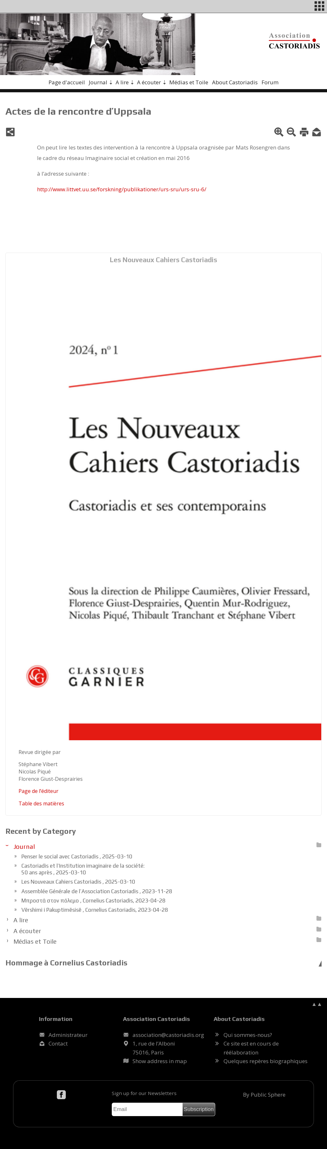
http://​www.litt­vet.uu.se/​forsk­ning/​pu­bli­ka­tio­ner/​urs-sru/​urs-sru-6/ (121, 189)
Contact (58, 1043)
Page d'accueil (67, 82)
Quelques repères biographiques (266, 1061)
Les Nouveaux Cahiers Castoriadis (163, 260)
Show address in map (160, 1061)
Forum (270, 82)
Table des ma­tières (41, 803)
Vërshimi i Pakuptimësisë (94, 910)
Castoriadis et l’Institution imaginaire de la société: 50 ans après (83, 869)
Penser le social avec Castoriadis (76, 856)
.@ (168, 1035)
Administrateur (68, 1035)
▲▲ (316, 1004)
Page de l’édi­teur (38, 791)
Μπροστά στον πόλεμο (93, 900)
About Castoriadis (235, 82)
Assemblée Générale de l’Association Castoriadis (96, 891)
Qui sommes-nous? (248, 1035)
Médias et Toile (188, 82)
